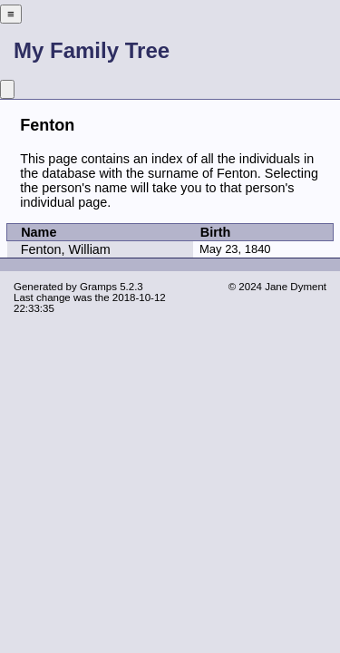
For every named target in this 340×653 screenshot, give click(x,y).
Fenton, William (66, 249)
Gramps (98, 286)
